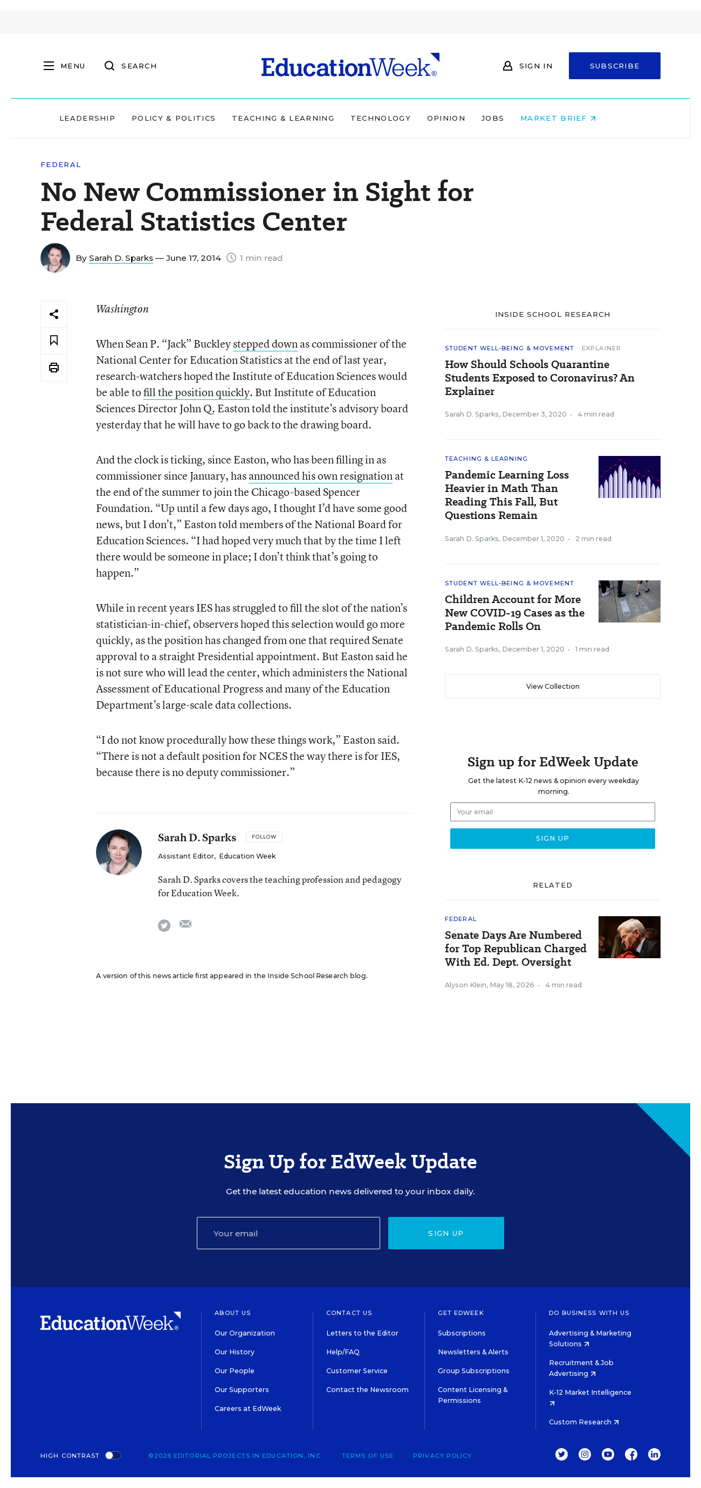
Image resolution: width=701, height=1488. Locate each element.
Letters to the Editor (362, 1333)
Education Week (247, 856)
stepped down (265, 343)
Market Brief (581, 118)
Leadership (110, 118)
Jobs (515, 118)
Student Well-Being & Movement (509, 348)
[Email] (288, 1233)
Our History (235, 1352)
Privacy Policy (442, 1455)
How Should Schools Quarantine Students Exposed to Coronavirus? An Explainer (540, 378)
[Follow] (264, 837)
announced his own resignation (321, 475)
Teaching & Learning (306, 118)
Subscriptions (462, 1333)
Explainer (601, 348)
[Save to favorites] (54, 341)
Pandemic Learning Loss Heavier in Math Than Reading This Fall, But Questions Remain (507, 495)
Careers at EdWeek (248, 1408)
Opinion (469, 118)
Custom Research (584, 1422)
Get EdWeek (461, 1313)
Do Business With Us (589, 1313)
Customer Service (357, 1371)
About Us (233, 1313)
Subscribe (615, 65)
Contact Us (349, 1313)
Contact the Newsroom (367, 1390)
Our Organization (245, 1333)
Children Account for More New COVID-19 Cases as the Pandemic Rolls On (515, 613)
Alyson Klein (465, 985)
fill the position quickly (196, 392)
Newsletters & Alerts (473, 1352)
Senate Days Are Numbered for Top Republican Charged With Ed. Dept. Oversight (516, 949)
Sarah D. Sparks (121, 258)
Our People (235, 1371)
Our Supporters (242, 1390)
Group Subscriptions (474, 1371)
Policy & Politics (196, 118)
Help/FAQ (343, 1352)
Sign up (446, 1233)
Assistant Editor (186, 856)
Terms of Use (368, 1455)
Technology (403, 118)
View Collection (553, 686)
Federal (60, 165)
